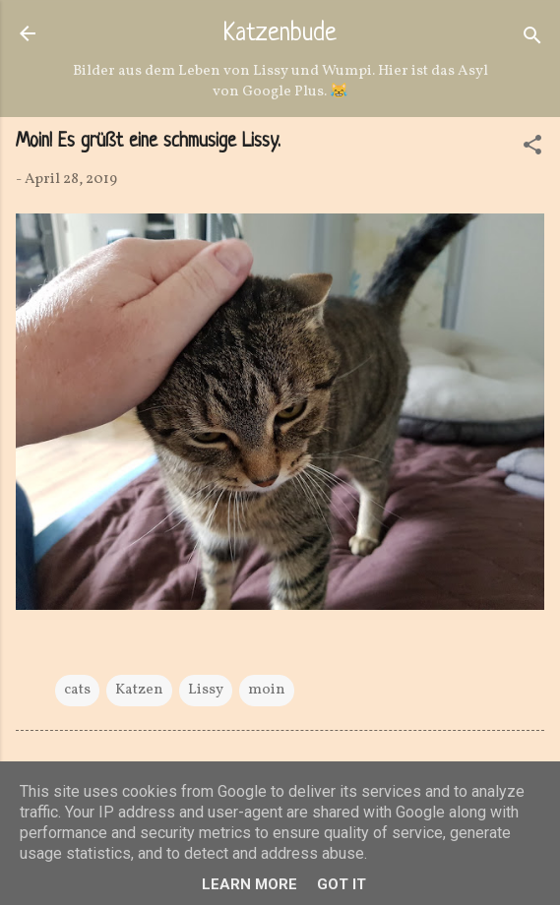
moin (266, 690)
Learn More (249, 884)
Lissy (205, 690)
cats (77, 690)
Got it (341, 884)
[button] (532, 149)
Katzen (139, 690)
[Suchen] (532, 40)
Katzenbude (280, 34)
